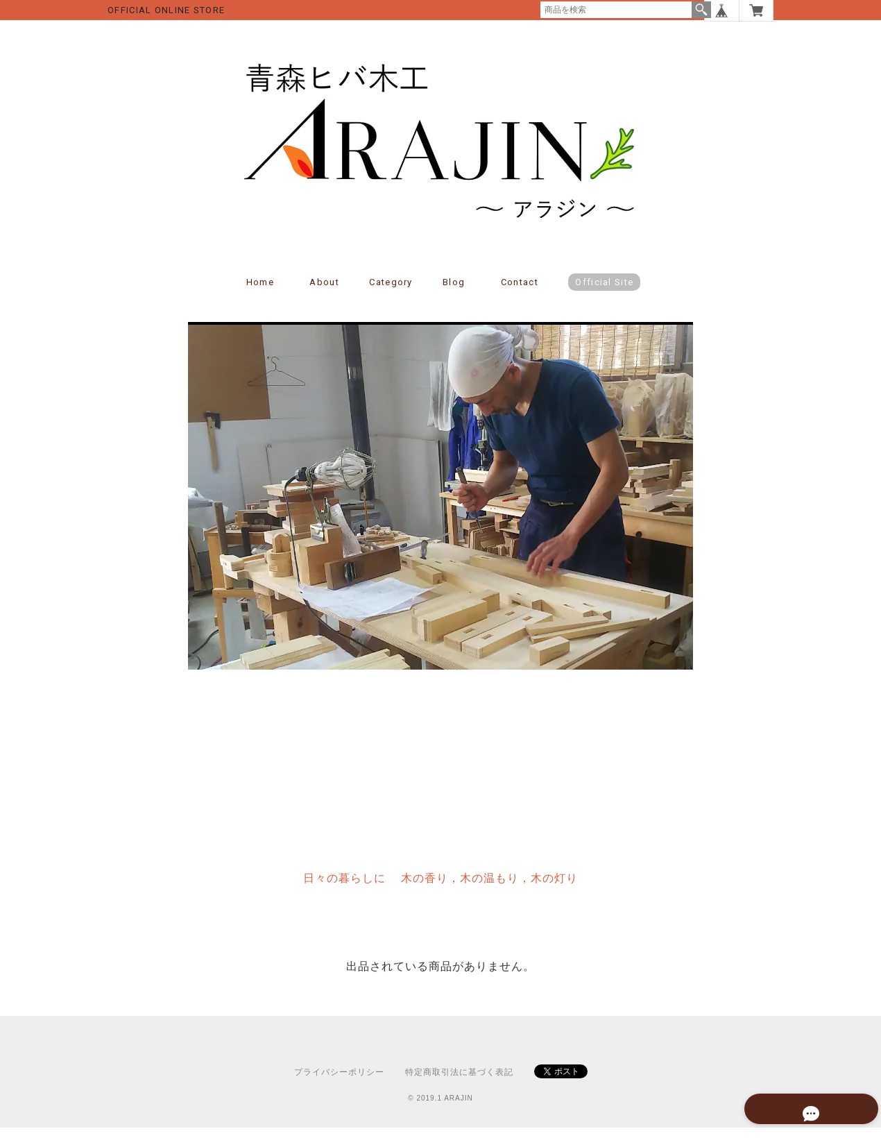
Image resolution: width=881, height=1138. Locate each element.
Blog (454, 292)
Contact (519, 292)
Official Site (604, 292)
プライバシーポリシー (339, 1082)
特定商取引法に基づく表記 (459, 1082)
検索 (701, 9)
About (324, 292)
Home (260, 292)
